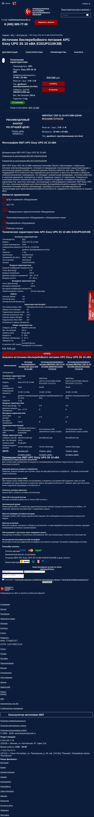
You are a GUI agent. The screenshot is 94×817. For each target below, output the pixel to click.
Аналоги (78, 52)
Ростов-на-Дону (6, 806)
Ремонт (3, 693)
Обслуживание (6, 678)
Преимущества (58, 52)
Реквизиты (4, 638)
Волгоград (4, 763)
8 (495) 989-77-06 (16, 24)
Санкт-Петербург (7, 792)
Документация (10, 52)
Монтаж (3, 669)
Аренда (3, 683)
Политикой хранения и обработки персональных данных (37, 580)
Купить (53, 84)
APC (13, 35)
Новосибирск (5, 787)
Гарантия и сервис (7, 619)
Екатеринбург (5, 782)
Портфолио (5, 615)
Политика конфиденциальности (13, 722)
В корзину (53, 90)
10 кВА (36, 108)
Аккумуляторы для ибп (9, 704)
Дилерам (3, 624)
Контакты (4, 629)
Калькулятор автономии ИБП (26, 715)
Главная (5, 35)
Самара (3, 778)
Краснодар (4, 801)
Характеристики (34, 52)
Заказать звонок (46, 22)
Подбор (3, 654)
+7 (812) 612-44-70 (7, 751)
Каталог (3, 610)
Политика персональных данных (13, 726)
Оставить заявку (24, 455)
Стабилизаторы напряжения (11, 709)
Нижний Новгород (7, 773)
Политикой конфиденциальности (75, 580)
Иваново (3, 797)
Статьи (3, 634)
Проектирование (7, 664)
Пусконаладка (6, 673)
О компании (5, 605)
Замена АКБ (5, 688)
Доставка (4, 659)
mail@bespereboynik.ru (19, 20)
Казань (3, 768)
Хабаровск (4, 811)
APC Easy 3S (22, 35)
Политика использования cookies (13, 731)
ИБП (2, 700)
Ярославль (4, 816)
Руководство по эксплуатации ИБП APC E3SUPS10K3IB (24, 156)
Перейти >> (17, 134)
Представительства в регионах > (76, 10)
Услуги (3, 650)
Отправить (47, 583)
